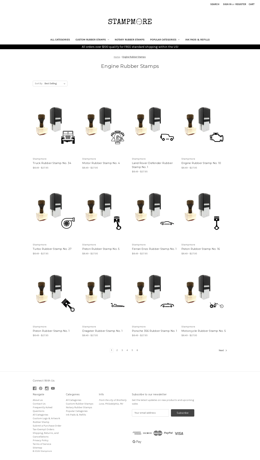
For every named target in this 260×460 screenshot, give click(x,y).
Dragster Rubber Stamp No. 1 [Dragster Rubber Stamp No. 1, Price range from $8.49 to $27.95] (102, 330)
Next (223, 350)
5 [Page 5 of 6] (132, 350)
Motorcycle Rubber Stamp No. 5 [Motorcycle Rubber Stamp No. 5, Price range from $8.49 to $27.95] (203, 330)
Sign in (227, 4)
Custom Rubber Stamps (92, 39)
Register (240, 4)
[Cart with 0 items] (251, 4)
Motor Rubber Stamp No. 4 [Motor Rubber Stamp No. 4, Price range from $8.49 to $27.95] (101, 163)
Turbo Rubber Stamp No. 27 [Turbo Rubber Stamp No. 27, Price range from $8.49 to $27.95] (52, 248)
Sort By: (39, 83)
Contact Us (39, 403)
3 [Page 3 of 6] (122, 350)
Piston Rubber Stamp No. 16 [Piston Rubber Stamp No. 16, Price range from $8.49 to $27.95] (200, 248)
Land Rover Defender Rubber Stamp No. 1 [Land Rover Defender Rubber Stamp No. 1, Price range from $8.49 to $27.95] (152, 165)
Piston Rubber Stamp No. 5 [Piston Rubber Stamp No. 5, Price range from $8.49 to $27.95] (101, 248)
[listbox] (55, 83)
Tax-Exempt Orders (43, 429)
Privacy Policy (40, 440)
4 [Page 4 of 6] (127, 350)
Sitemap (37, 447)
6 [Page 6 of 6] (137, 350)
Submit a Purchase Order (47, 425)
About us (38, 400)
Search (214, 4)
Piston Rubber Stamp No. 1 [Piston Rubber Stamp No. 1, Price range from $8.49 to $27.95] (51, 330)
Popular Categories (165, 39)
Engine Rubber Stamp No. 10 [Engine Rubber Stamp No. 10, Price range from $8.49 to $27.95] (201, 163)
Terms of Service (42, 444)
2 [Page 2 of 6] (117, 350)
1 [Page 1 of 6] (111, 350)
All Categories (60, 39)
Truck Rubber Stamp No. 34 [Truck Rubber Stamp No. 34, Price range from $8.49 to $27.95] (52, 163)
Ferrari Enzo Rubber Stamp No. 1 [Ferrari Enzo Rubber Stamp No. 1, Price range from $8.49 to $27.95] (154, 248)
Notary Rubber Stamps (129, 39)
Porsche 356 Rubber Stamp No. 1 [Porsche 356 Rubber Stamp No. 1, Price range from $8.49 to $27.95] (154, 330)
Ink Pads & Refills (197, 39)
